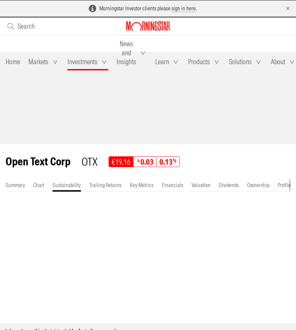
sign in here (184, 8)
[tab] (13, 61)
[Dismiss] (287, 8)
